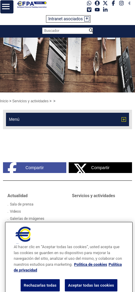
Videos (15, 211)
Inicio (4, 101)
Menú (14, 119)
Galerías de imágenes (27, 219)
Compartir (25, 167)
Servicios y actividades (30, 101)
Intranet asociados (65, 18)
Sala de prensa (21, 204)
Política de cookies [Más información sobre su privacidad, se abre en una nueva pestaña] (90, 268)
